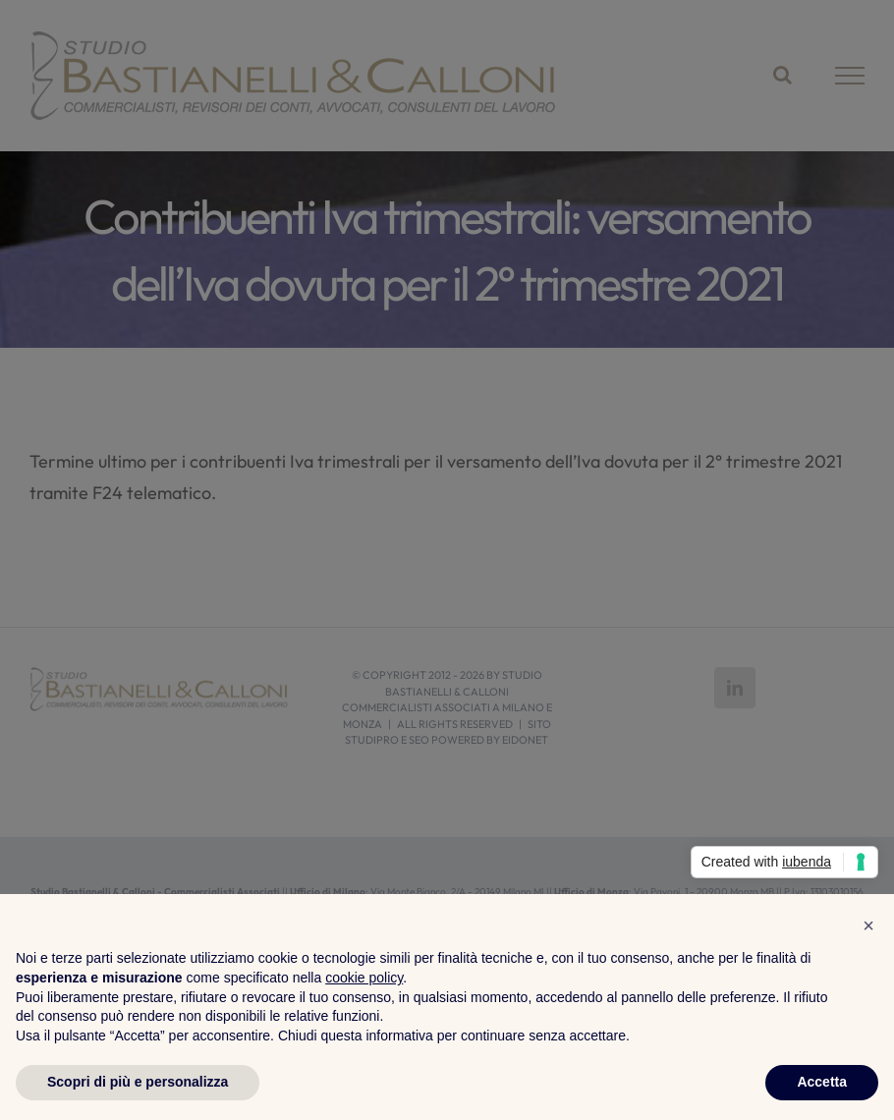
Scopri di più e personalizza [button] (137, 1082)
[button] (868, 925)
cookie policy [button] (364, 977)
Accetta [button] (822, 1082)
